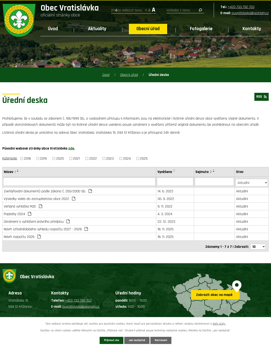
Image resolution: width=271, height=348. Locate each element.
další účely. (219, 323)
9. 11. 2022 (165, 205)
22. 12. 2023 (166, 220)
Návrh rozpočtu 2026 (22, 235)
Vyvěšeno (165, 171)
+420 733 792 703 (241, 6)
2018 (27, 158)
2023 (110, 158)
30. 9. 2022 (166, 197)
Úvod (53, 29)
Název (10, 171)
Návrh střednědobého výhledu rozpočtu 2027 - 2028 (46, 228)
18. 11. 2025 (166, 228)
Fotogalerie (201, 29)
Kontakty (252, 29)
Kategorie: (9, 158)
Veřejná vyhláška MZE (23, 205)
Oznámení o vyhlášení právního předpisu (37, 220)
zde (71, 148)
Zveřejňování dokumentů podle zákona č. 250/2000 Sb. (48, 190)
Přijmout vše (108, 340)
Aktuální (242, 190)
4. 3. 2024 (165, 212)
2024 (127, 158)
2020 (60, 158)
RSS (260, 97)
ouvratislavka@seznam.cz (250, 13)
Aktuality (97, 29)
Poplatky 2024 (17, 212)
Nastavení (164, 340)
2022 (93, 158)
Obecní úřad (148, 29)
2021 (76, 158)
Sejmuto (204, 171)
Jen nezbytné (137, 340)
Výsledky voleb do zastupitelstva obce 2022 (39, 197)
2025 (144, 158)
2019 (43, 158)
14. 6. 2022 (166, 190)
